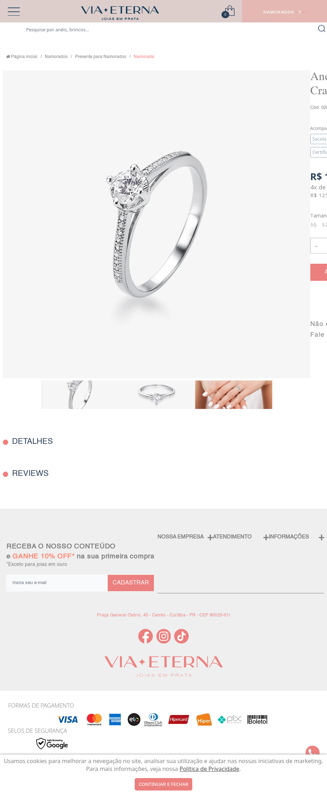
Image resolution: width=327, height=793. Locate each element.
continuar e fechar (163, 784)
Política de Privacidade (209, 769)
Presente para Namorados (100, 57)
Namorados (56, 57)
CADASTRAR (131, 583)
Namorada (144, 57)
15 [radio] (313, 225)
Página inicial (24, 57)
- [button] (316, 245)
